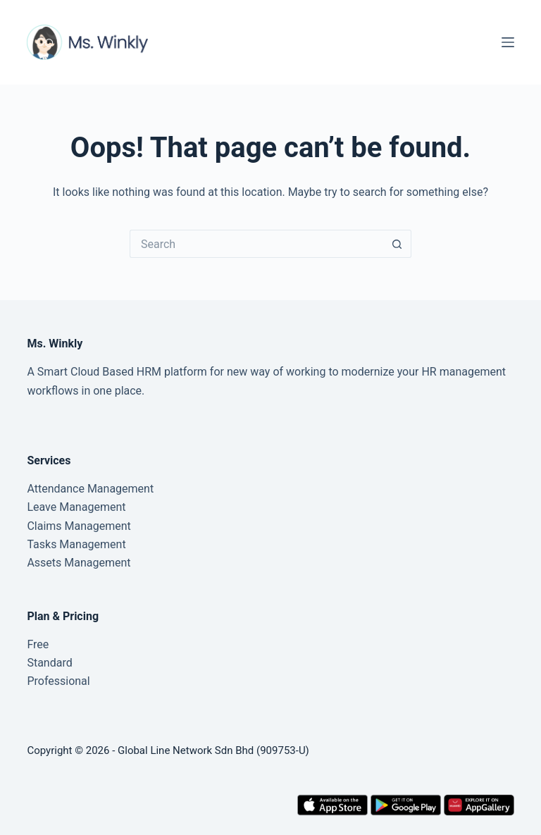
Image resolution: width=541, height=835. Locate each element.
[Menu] (508, 42)
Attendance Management (90, 488)
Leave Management (76, 507)
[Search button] (397, 244)
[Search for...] (256, 244)
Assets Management (78, 562)
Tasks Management (76, 544)
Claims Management (78, 526)
